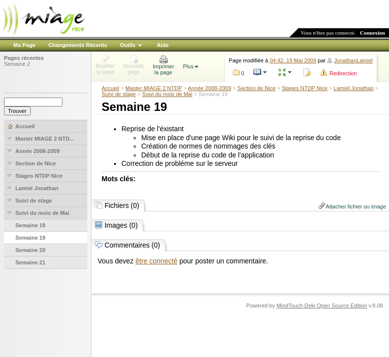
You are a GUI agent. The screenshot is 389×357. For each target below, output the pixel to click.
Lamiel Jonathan (353, 88)
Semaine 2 (17, 64)
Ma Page (24, 45)
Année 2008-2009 (209, 88)
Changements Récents (78, 45)
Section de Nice (256, 88)
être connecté (156, 261)
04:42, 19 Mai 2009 (293, 60)
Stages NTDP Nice (305, 88)
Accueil (110, 88)
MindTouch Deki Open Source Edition (322, 305)
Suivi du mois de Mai (167, 94)
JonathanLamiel (353, 60)
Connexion (372, 33)
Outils (127, 45)
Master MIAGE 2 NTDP (153, 88)
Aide (162, 45)
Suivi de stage (119, 94)
